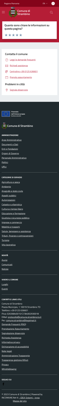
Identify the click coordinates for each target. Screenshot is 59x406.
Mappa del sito (20, 401)
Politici (5, 162)
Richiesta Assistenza (11, 337)
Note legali (7, 351)
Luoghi (5, 284)
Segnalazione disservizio (13, 333)
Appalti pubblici (9, 195)
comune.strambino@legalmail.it (21, 320)
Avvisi (4, 260)
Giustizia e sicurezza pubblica (15, 218)
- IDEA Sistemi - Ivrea (29, 397)
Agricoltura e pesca (11, 182)
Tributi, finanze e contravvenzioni (17, 235)
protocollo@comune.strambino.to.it (24, 317)
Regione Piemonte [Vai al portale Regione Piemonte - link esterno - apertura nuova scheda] (11, 3)
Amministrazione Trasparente (16, 355)
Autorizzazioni (8, 200)
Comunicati (7, 264)
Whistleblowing (9, 369)
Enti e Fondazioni (10, 149)
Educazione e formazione (13, 213)
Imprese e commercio (12, 222)
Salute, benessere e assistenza (16, 231)
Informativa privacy (11, 342)
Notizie (5, 269)
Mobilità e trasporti (11, 226)
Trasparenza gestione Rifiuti (15, 360)
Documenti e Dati (10, 144)
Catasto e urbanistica (12, 204)
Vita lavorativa (9, 244)
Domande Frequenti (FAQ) (14, 324)
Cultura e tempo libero (12, 209)
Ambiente (6, 186)
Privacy (5, 364)
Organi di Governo (10, 153)
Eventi (5, 288)
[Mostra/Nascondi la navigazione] (3, 12)
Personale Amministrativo (14, 157)
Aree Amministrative (12, 140)
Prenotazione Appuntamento (15, 328)
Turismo (5, 240)
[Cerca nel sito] (51, 12)
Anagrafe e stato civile (12, 191)
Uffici (4, 166)
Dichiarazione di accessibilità (15, 346)
